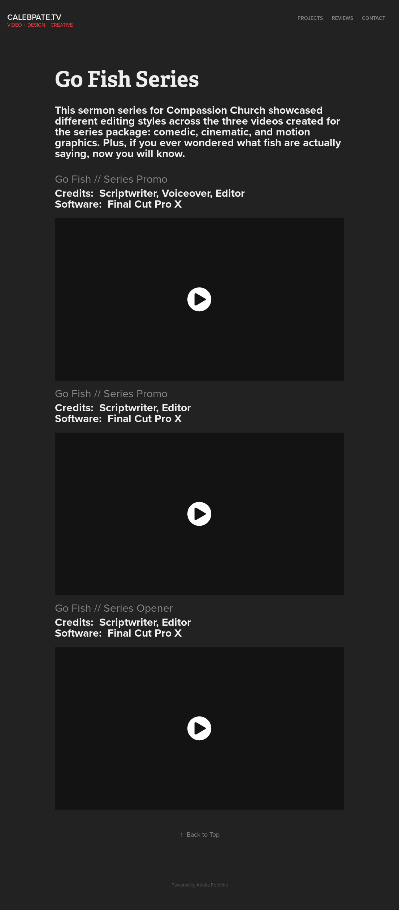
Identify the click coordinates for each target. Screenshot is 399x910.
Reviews (342, 18)
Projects (310, 18)
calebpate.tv (34, 17)
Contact (373, 18)
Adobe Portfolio (212, 884)
